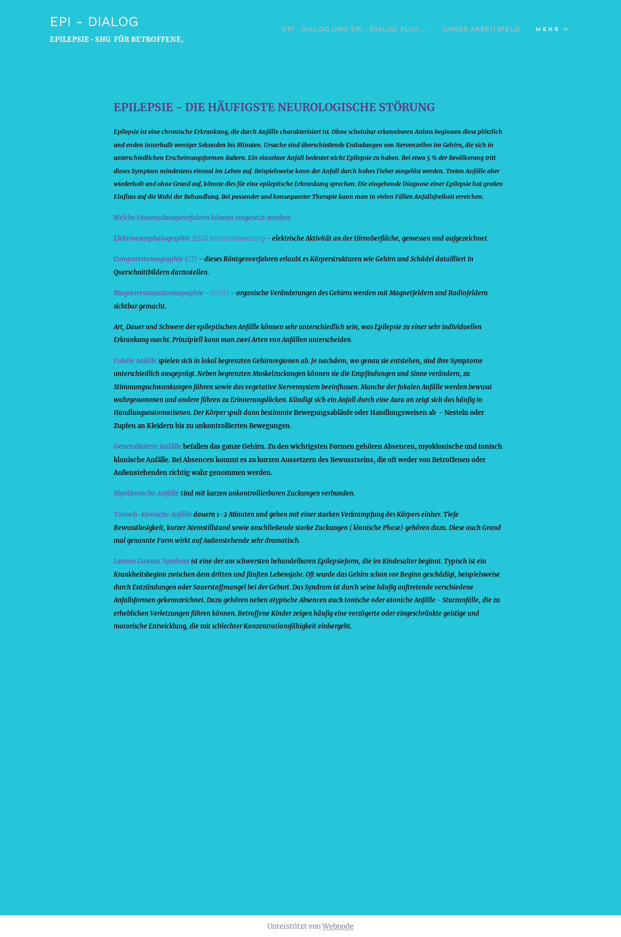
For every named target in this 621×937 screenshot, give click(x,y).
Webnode (338, 926)
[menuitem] (428, 30)
